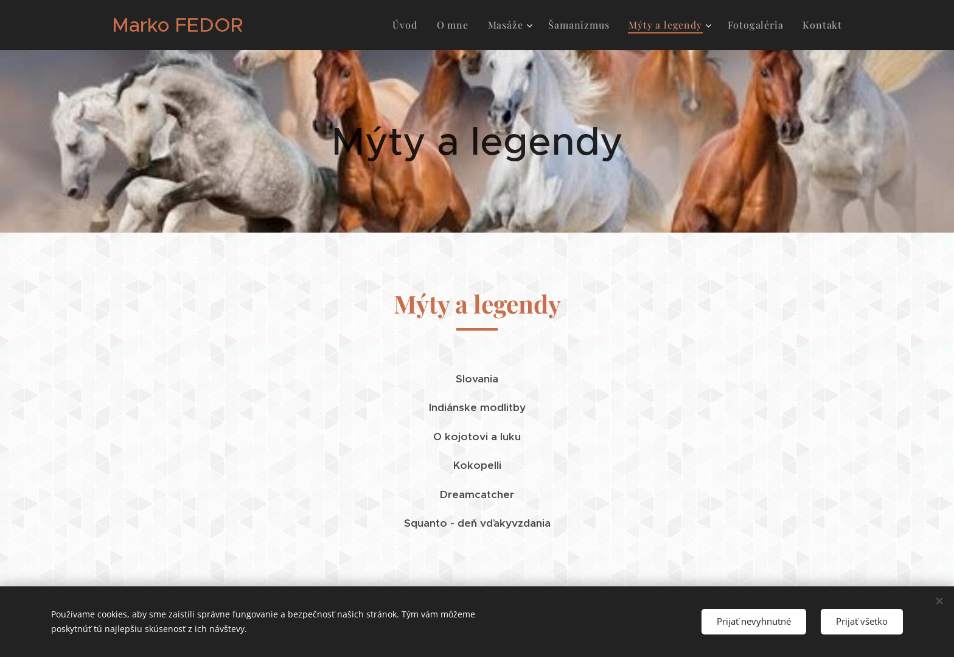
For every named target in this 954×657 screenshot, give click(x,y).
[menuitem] (408, 25)
